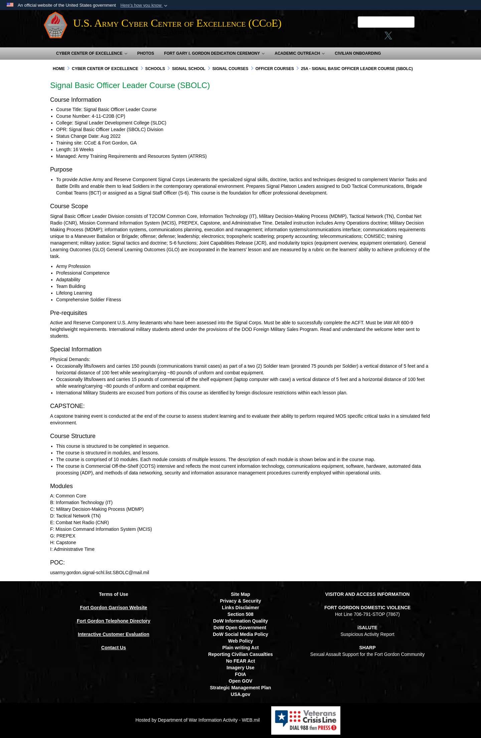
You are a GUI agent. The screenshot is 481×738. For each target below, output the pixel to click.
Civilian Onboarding (358, 53)
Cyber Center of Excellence (91, 53)
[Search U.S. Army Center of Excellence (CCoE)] (375, 22)
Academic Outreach (300, 53)
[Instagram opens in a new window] (365, 37)
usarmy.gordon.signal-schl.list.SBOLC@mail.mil (99, 572)
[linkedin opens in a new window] (390, 37)
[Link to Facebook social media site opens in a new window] (352, 37)
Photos (145, 53)
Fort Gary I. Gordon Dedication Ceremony (214, 53)
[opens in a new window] (404, 37)
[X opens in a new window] (378, 37)
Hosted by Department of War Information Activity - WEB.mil (198, 720)
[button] (144, 5)
